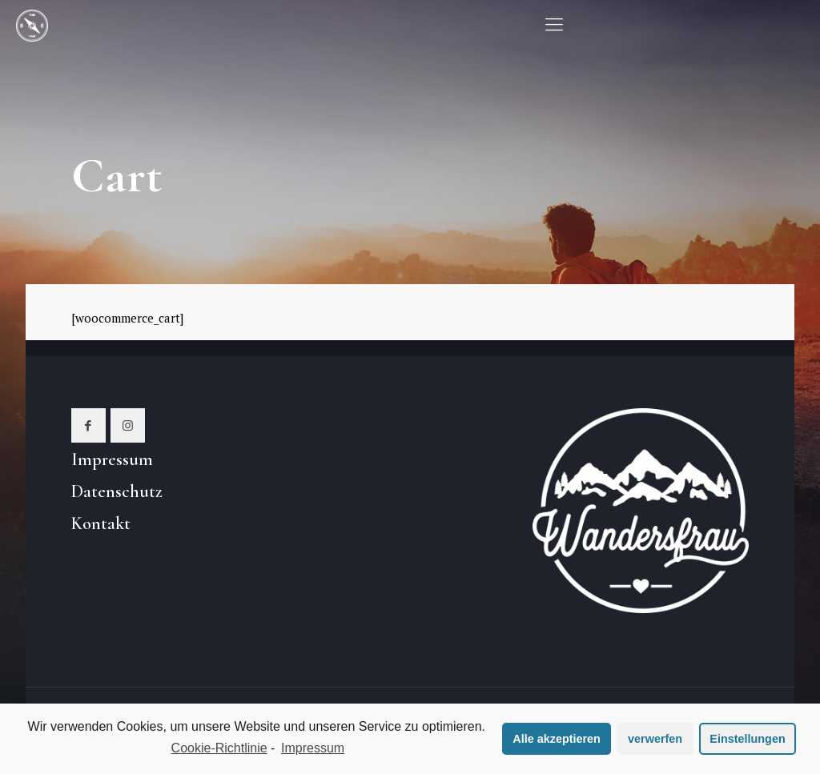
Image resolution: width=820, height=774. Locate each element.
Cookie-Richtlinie (219, 748)
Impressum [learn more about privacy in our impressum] (312, 748)
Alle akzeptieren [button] (556, 738)
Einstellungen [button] (747, 738)
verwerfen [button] (655, 738)
